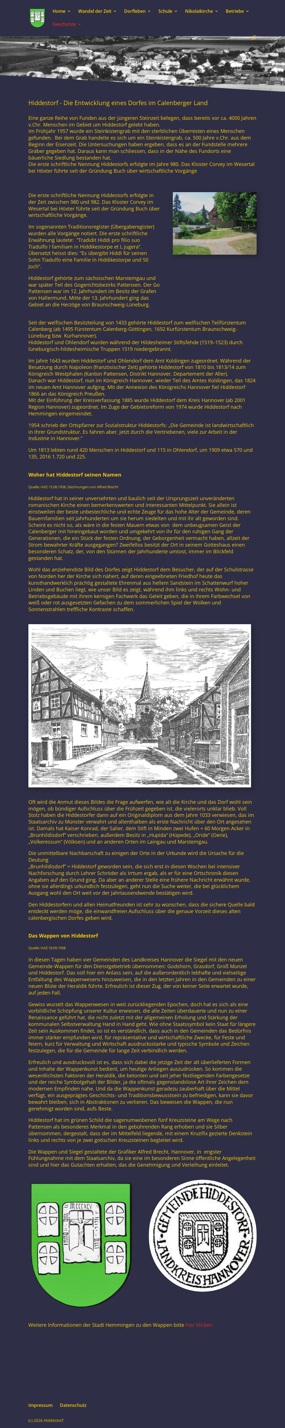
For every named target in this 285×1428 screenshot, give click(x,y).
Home (59, 11)
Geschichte (64, 24)
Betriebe (235, 11)
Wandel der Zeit (94, 11)
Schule (165, 11)
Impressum (40, 1405)
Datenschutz (73, 1405)
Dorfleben (135, 11)
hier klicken (198, 1325)
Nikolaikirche (199, 11)
